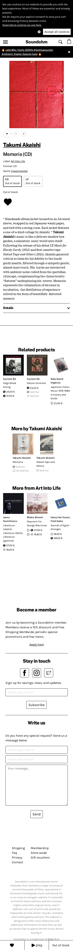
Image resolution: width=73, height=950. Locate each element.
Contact (17, 862)
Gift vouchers (40, 857)
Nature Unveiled (36, 383)
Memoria (18, 461)
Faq (14, 853)
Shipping (18, 848)
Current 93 (9, 378)
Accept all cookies (56, 32)
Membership (40, 848)
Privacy (17, 857)
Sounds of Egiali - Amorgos (61, 527)
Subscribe (36, 705)
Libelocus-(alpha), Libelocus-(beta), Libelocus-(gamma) (13, 533)
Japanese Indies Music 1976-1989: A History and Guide (60, 392)
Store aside (39, 853)
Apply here (36, 644)
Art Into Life (18, 161)
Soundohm (36, 41)
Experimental (19, 171)
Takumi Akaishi (21, 145)
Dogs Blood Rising (9, 385)
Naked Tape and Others (45, 463)
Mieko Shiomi (35, 517)
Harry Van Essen (60, 517)
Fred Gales (57, 521)
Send (37, 814)
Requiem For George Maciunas (37, 523)
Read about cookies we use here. (22, 25)
